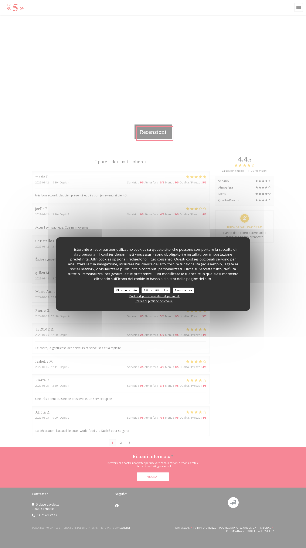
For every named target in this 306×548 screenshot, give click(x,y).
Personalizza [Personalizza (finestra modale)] (183, 290)
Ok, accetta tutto (126, 290)
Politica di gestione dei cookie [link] (154, 301)
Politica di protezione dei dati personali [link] (154, 296)
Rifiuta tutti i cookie (156, 290)
